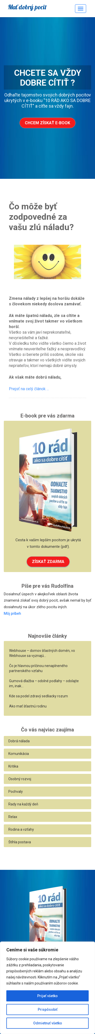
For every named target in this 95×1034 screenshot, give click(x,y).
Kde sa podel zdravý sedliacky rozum (38, 696)
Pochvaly (15, 792)
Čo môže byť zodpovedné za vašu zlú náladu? (41, 216)
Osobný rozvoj (19, 779)
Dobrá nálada (19, 741)
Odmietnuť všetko (47, 1023)
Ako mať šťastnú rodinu (28, 706)
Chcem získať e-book (47, 122)
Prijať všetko (47, 996)
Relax (12, 817)
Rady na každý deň (23, 804)
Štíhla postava (19, 842)
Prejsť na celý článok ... (29, 388)
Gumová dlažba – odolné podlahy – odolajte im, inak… (44, 683)
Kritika (13, 766)
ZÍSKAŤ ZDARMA (48, 561)
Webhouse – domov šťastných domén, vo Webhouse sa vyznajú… (42, 653)
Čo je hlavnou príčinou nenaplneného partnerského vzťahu (38, 668)
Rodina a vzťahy (21, 829)
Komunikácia (18, 754)
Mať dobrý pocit (27, 7)
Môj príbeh (12, 613)
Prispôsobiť (48, 1009)
